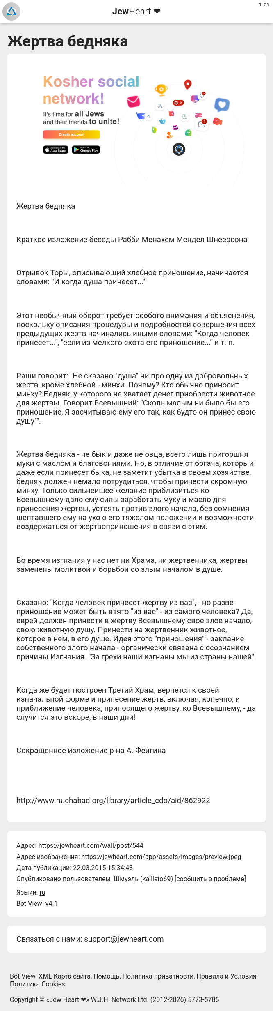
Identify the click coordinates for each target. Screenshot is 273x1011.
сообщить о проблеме (210, 879)
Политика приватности (158, 976)
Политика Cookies (37, 984)
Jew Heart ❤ (67, 1000)
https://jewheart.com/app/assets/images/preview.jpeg (161, 857)
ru (42, 892)
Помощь (106, 976)
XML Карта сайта (65, 976)
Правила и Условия (226, 976)
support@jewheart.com (124, 939)
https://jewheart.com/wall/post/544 (91, 846)
